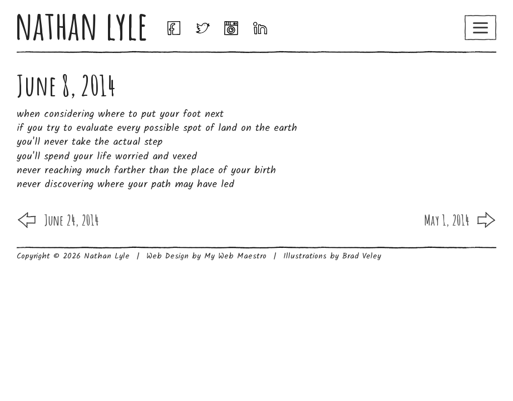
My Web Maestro (235, 256)
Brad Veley (361, 256)
